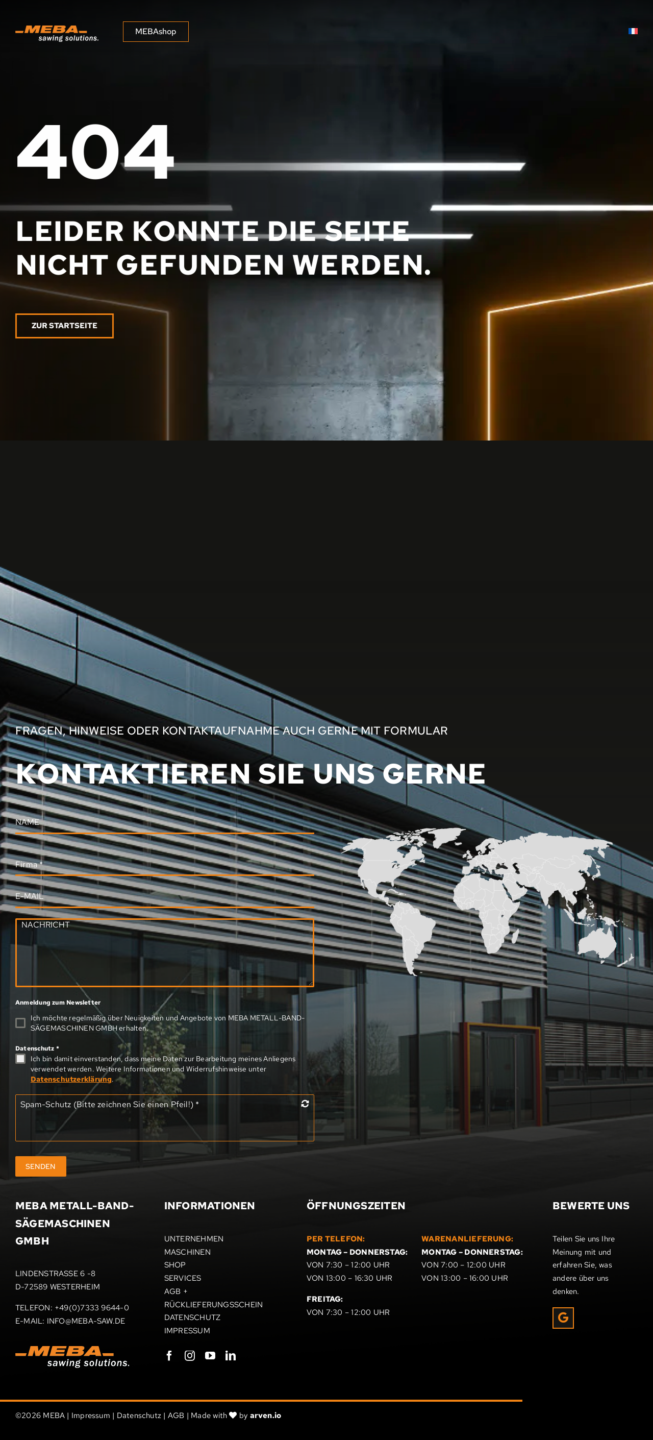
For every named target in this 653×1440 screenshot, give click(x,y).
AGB (176, 1415)
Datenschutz (37, 1048)
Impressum (90, 1415)
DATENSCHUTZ (192, 1317)
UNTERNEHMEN (193, 1239)
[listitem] (553, 880)
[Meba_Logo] (72, 1350)
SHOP (175, 1265)
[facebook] (169, 1356)
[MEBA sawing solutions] (56, 29)
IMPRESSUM (187, 1331)
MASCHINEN (187, 1252)
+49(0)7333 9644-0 (92, 1308)
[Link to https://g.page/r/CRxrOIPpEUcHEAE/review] (563, 1318)
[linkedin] (230, 1356)
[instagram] (190, 1356)
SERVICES (183, 1278)
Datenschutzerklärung (71, 1079)
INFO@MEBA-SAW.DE (86, 1321)
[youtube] (210, 1356)
